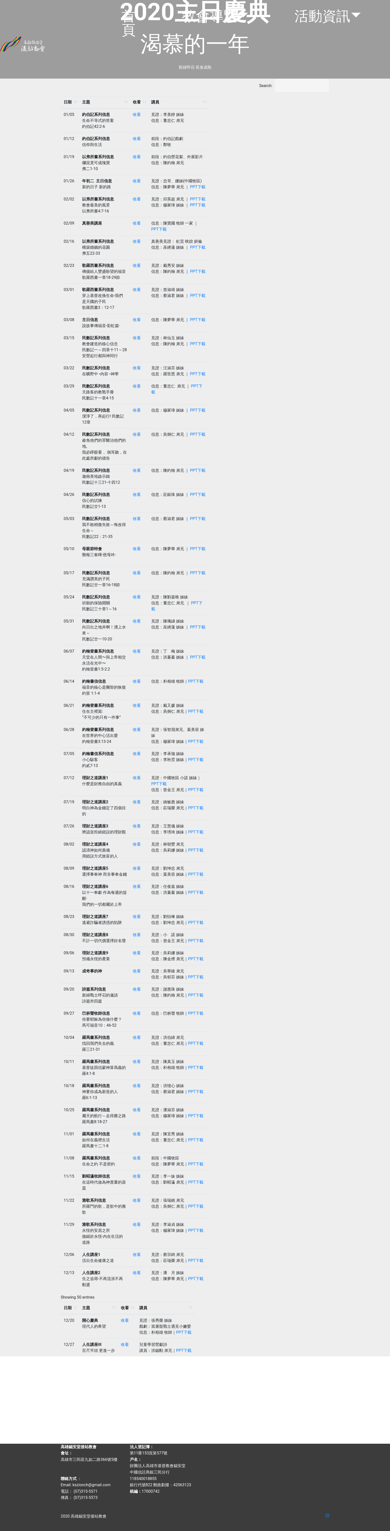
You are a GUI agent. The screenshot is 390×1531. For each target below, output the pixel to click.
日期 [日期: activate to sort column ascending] (68, 102)
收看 (137, 114)
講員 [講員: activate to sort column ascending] (155, 102)
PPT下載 (197, 187)
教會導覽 (210, 16)
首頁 (129, 23)
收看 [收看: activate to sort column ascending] (137, 102)
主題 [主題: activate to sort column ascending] (86, 102)
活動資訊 (322, 16)
